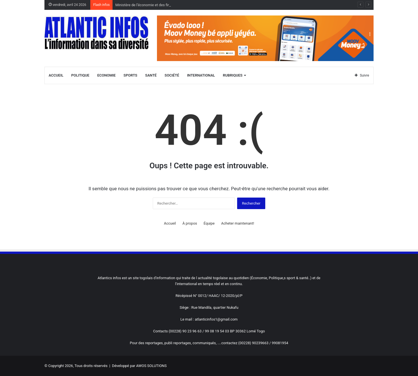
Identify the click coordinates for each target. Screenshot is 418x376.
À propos (189, 223)
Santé (151, 75)
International (201, 75)
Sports (130, 75)
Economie (106, 75)
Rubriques (232, 75)
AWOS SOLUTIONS (151, 366)
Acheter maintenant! (237, 223)
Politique (80, 75)
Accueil (56, 75)
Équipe (209, 223)
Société (172, 75)
